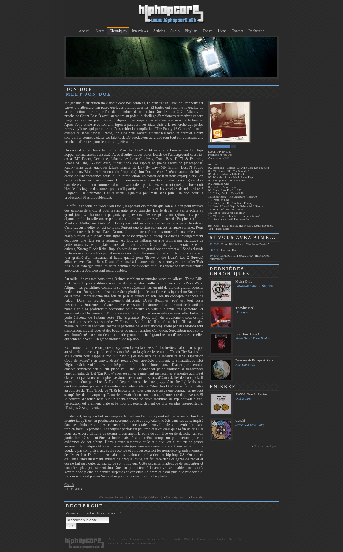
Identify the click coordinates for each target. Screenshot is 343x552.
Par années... (198, 497)
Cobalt (69, 485)
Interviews (140, 31)
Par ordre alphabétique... (145, 497)
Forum (207, 31)
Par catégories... (175, 497)
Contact (237, 31)
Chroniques (118, 31)
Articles (159, 31)
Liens (222, 31)
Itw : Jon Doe (223, 249)
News (100, 31)
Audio (175, 31)
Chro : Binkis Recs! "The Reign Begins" (239, 244)
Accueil (85, 31)
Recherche (256, 31)
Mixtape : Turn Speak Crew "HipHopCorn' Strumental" (240, 257)
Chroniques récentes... (112, 497)
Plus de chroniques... (266, 446)
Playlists (191, 31)
